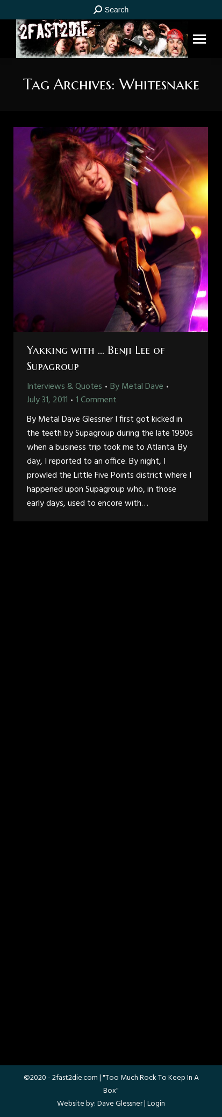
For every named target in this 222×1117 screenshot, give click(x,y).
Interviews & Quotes (64, 387)
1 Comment (96, 400)
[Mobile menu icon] (199, 39)
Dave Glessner (119, 1104)
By (136, 386)
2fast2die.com (75, 1078)
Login (156, 1104)
